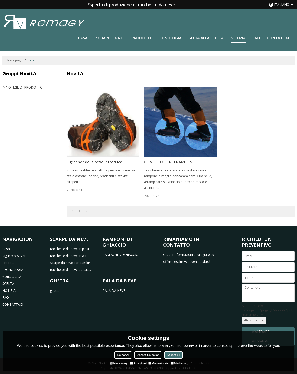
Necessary (118, 363)
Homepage (14, 60)
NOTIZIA (238, 38)
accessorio (254, 320)
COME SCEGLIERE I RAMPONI (168, 162)
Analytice (138, 363)
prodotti (141, 38)
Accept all (173, 355)
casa (82, 38)
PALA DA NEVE (114, 290)
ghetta (55, 290)
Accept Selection (148, 355)
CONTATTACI (279, 38)
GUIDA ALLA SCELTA (206, 38)
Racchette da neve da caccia (71, 269)
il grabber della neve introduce (94, 162)
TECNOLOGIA (169, 38)
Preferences (158, 363)
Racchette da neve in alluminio (71, 256)
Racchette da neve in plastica (71, 249)
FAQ (256, 38)
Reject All (123, 355)
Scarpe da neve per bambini (70, 262)
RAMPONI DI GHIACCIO (121, 254)
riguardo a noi (109, 38)
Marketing (179, 363)
